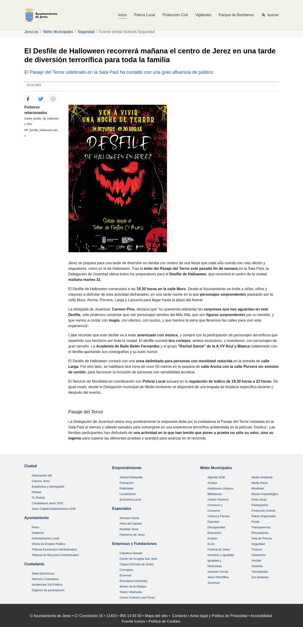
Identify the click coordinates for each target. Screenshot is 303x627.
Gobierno (38, 533)
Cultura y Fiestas (218, 516)
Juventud (213, 582)
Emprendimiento (126, 468)
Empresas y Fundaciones (134, 544)
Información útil (42, 475)
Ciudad (30, 466)
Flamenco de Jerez (132, 534)
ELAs (211, 544)
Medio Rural (259, 483)
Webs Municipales (216, 468)
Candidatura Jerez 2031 (47, 503)
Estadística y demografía (48, 486)
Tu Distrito (38, 497)
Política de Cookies (164, 621)
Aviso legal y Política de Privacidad (218, 616)
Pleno (35, 527)
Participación (259, 505)
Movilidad (257, 488)
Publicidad (126, 488)
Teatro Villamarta (131, 592)
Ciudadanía (34, 564)
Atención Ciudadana (45, 579)
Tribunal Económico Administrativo (54, 549)
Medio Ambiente (262, 477)
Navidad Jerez (129, 529)
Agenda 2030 (216, 477)
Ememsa (125, 575)
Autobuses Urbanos (220, 488)
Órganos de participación (48, 590)
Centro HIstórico (218, 499)
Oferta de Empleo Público (48, 544)
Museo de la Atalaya (133, 586)
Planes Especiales (263, 516)
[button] (28, 98)
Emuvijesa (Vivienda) (133, 581)
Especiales (121, 508)
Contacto (179, 616)
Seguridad (258, 544)
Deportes (213, 521)
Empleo (212, 538)
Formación (126, 483)
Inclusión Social (217, 571)
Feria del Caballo (131, 523)
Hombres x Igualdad (220, 555)
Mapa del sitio (156, 616)
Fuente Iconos (133, 621)
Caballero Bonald (131, 553)
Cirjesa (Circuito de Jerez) (137, 564)
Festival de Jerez (218, 549)
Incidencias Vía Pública (47, 584)
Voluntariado (259, 571)
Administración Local (45, 538)
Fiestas (36, 492)
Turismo (256, 549)
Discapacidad (216, 527)
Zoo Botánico (260, 577)
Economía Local (130, 499)
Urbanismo (258, 555)
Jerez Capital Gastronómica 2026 (54, 508)
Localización (128, 494)
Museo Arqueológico (264, 494)
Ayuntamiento (36, 518)
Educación (214, 533)
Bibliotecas (214, 494)
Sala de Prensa (261, 538)
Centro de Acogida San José (138, 558)
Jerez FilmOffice (218, 577)
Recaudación (260, 533)
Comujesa (126, 570)
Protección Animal (263, 510)
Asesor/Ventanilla (131, 477)
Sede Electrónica (43, 573)
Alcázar (212, 483)
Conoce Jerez (41, 481)
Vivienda (257, 566)
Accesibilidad (261, 616)
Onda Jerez (259, 499)
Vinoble (256, 560)
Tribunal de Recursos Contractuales (55, 555)
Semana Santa (129, 518)
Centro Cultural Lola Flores (137, 597)
